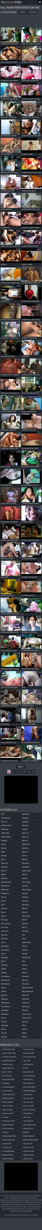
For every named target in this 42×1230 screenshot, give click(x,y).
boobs (25, 878)
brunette (5, 893)
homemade (6, 976)
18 (3, 814)
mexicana (26, 1007)
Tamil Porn (26, 1061)
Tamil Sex (5, 1132)
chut (4, 912)
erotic (25, 909)
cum (4, 942)
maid (24, 969)
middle (25, 1022)
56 (33, 772)
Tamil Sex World (7, 1110)
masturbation (27, 992)
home (4, 973)
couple (5, 935)
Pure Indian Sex (27, 1113)
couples (5, 939)
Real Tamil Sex (7, 1076)
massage (25, 984)
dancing (5, 958)
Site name (5, 1117)
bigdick (25, 848)
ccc (3, 905)
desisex (25, 897)
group (25, 950)
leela (4, 1018)
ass (3, 860)
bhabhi (25, 826)
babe (4, 875)
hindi (4, 969)
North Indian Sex (28, 1083)
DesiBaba (25, 1132)
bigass (25, 841)
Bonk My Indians (7, 1102)
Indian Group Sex (7, 1155)
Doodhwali (6, 1083)
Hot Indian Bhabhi (8, 1151)
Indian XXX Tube (27, 1147)
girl (24, 939)
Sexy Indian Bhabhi (8, 1087)
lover (4, 1033)
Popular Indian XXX (8, 1140)
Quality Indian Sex (28, 1110)
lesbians (5, 1025)
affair (4, 822)
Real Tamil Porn (28, 1106)
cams (4, 897)
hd (24, 961)
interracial (6, 1007)
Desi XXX (25, 1068)
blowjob (25, 867)
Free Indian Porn (28, 1151)
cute (4, 954)
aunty (4, 871)
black (25, 860)
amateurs (5, 833)
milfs (24, 1029)
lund (24, 965)
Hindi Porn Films (28, 1155)
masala (25, 980)
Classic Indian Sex (28, 1076)
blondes (25, 863)
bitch (24, 856)
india (4, 992)
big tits (25, 833)
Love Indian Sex (27, 1064)
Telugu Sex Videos (8, 1129)
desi (4, 961)
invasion (5, 1010)
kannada (5, 1014)
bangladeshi (6, 882)
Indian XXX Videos (8, 1125)
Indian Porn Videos (29, 1087)
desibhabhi (26, 890)
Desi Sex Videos (7, 1072)
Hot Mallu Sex (7, 1147)
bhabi (24, 829)
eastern (25, 905)
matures (25, 999)
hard (24, 954)
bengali (25, 818)
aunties (5, 867)
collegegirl (6, 924)
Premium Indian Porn (9, 1136)
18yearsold (6, 818)
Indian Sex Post (27, 1129)
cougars (5, 931)
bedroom (26, 814)
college (5, 920)
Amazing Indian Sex (8, 1061)
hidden (5, 965)
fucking (25, 931)
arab (4, 848)
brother (5, 890)
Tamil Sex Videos (28, 1098)
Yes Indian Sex (27, 1095)
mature (25, 995)
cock (4, 916)
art (3, 852)
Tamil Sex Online (7, 1106)
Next (21, 766)
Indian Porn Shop (8, 1068)
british (25, 886)
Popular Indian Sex (8, 1080)
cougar (5, 927)
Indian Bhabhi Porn (8, 1049)
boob (24, 875)
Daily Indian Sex (28, 1049)
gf (23, 935)
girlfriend (26, 942)
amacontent (6, 826)
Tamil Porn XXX (27, 1121)
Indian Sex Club (7, 1064)
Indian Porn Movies (29, 1091)
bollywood (26, 871)
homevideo (6, 980)
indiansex (5, 1003)
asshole (5, 863)
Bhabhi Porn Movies (8, 1095)
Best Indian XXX (7, 1091)
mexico (25, 1010)
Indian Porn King (7, 1159)
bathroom (6, 886)
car (3, 901)
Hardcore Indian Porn (30, 1140)
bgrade (25, 822)
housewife (6, 984)
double (25, 901)
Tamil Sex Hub (6, 1144)
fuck (24, 927)
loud (4, 1029)
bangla (5, 878)
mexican (25, 1003)
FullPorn (11, 2)
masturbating (27, 988)
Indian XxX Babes (28, 1053)
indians (5, 999)
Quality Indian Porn (9, 1053)
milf (24, 1025)
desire (25, 893)
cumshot (5, 946)
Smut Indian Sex (27, 1072)
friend (25, 924)
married (25, 976)
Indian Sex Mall (27, 1080)
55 (28, 772)
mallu (25, 973)
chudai (5, 909)
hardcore (32, 12)
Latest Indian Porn (29, 1057)
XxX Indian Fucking (8, 1121)
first (24, 920)
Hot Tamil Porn (27, 1102)
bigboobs (26, 844)
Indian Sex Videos (8, 1113)
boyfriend (26, 882)
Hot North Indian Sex (9, 1057)
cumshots (5, 950)
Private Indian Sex (28, 1136)
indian (22, 12)
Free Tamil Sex (27, 1144)
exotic (25, 912)
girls (24, 946)
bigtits (25, 852)
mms (24, 1033)
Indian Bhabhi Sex (8, 1098)
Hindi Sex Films (27, 1159)
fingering (26, 916)
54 (24, 772)
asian (4, 856)
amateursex (6, 837)
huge (4, 988)
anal (4, 844)
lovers (4, 1037)
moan (24, 1037)
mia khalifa (26, 1014)
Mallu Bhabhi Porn (29, 1125)
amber (4, 841)
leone (4, 1022)
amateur (5, 829)
